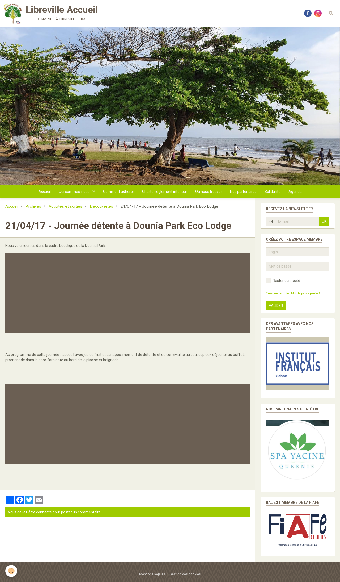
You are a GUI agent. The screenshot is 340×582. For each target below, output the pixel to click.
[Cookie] (11, 571)
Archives (33, 206)
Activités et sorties (65, 206)
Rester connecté (283, 280)
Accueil (45, 191)
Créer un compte (277, 293)
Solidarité (272, 191)
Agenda (295, 191)
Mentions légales (152, 574)
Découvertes (101, 206)
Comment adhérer (118, 191)
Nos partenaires (243, 191)
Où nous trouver (208, 191)
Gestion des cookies (185, 574)
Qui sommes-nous (74, 191)
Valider (276, 306)
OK (324, 221)
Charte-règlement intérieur (164, 191)
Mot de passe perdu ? (305, 293)
